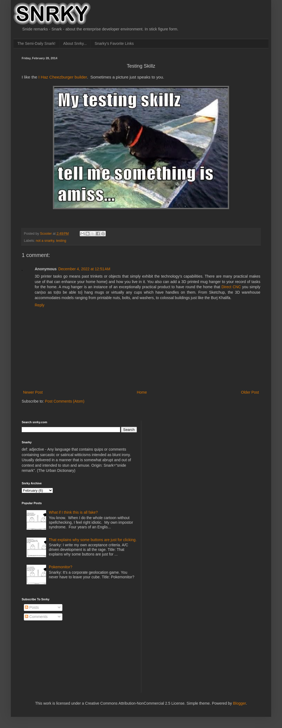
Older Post (250, 392)
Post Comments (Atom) (64, 401)
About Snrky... (75, 43)
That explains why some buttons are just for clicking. (93, 540)
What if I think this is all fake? (73, 512)
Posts (32, 607)
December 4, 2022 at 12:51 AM (84, 269)
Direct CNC (231, 287)
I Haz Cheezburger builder (63, 77)
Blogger (239, 703)
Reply (39, 305)
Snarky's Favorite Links (114, 43)
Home (142, 392)
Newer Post (33, 392)
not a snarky (45, 241)
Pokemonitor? (60, 567)
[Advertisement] (177, 448)
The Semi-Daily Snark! (36, 43)
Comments (36, 616)
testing (61, 241)
